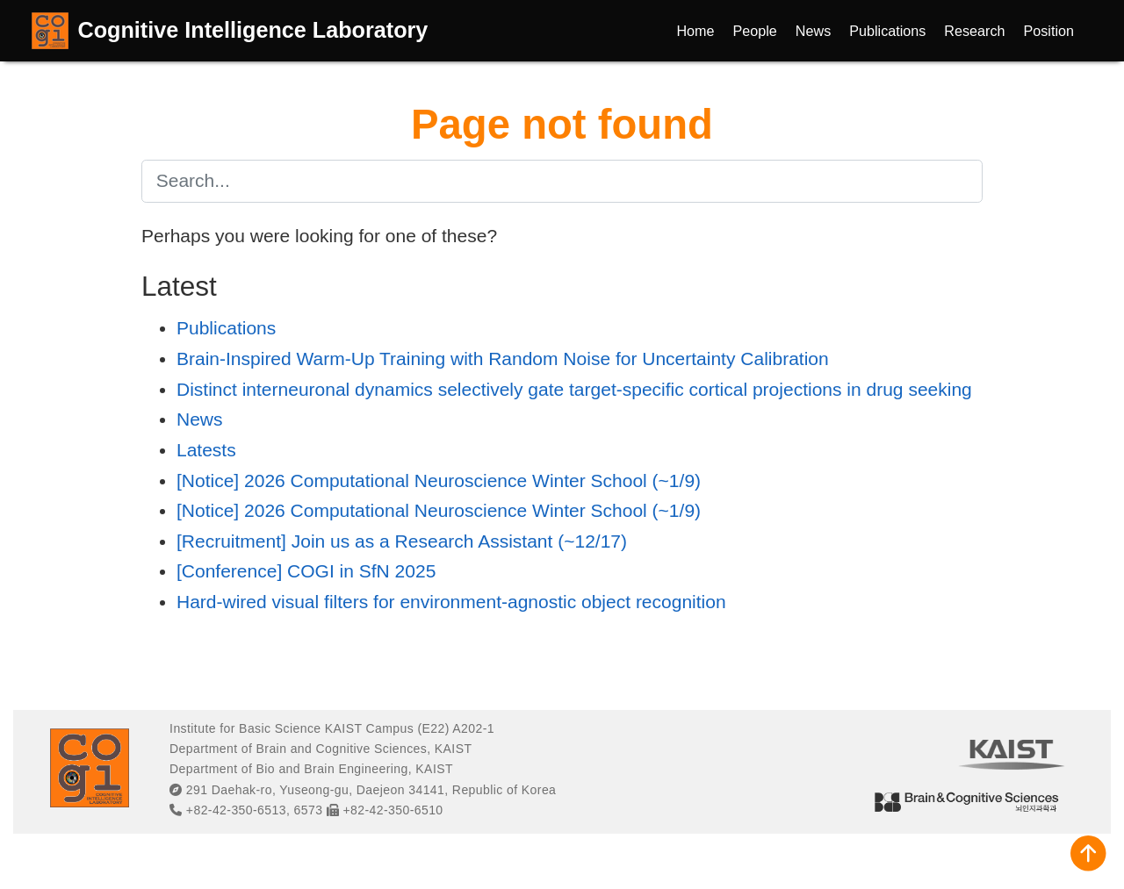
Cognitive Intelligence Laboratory (253, 30)
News (200, 419)
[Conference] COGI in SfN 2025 (306, 571)
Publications (226, 328)
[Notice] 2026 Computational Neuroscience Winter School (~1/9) (439, 480)
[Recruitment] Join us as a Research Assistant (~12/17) (402, 541)
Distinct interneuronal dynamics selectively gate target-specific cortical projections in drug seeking (574, 389)
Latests (206, 450)
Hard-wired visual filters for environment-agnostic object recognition (451, 601)
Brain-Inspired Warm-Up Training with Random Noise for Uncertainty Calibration (503, 358)
